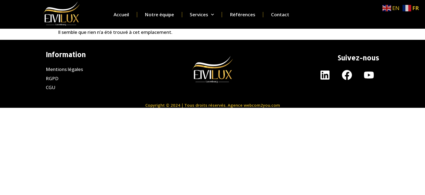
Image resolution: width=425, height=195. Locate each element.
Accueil (121, 15)
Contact (280, 15)
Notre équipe (159, 15)
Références (242, 15)
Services (202, 15)
